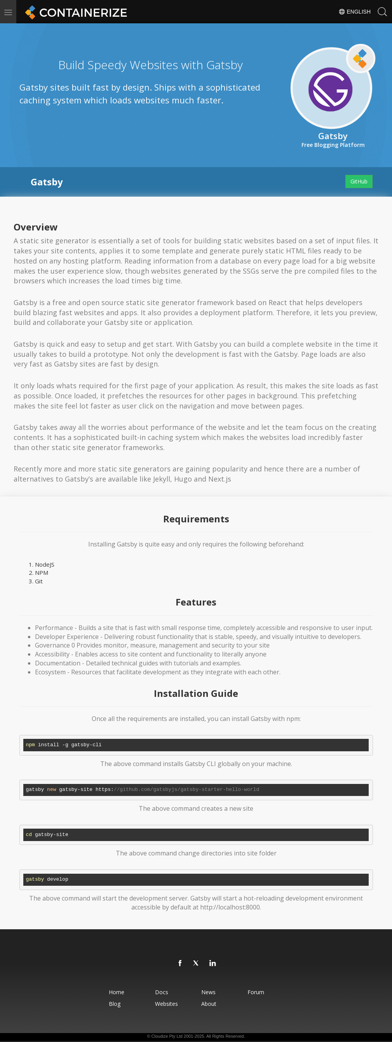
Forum (258, 992)
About (209, 1003)
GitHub (359, 181)
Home (114, 992)
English (354, 11)
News (209, 992)
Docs (160, 992)
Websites (165, 1003)
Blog (112, 1003)
